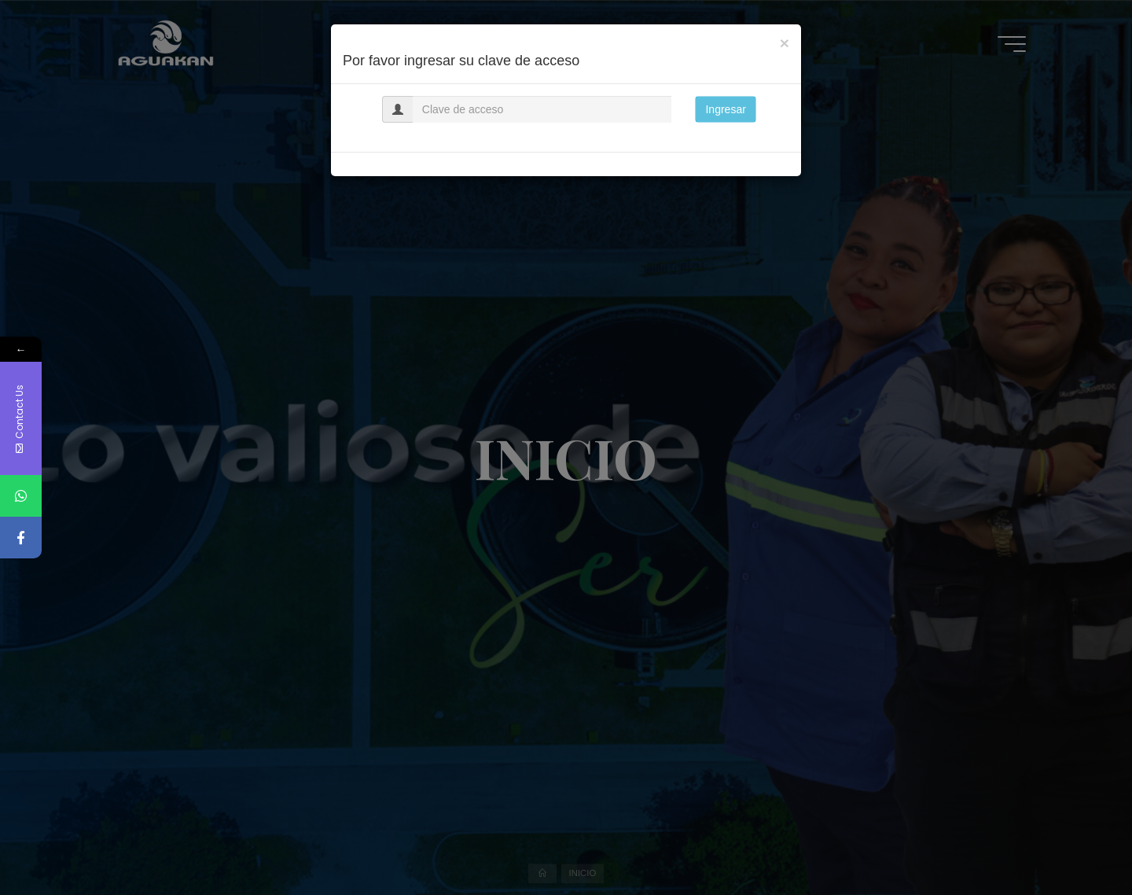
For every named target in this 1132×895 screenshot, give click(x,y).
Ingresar (725, 109)
